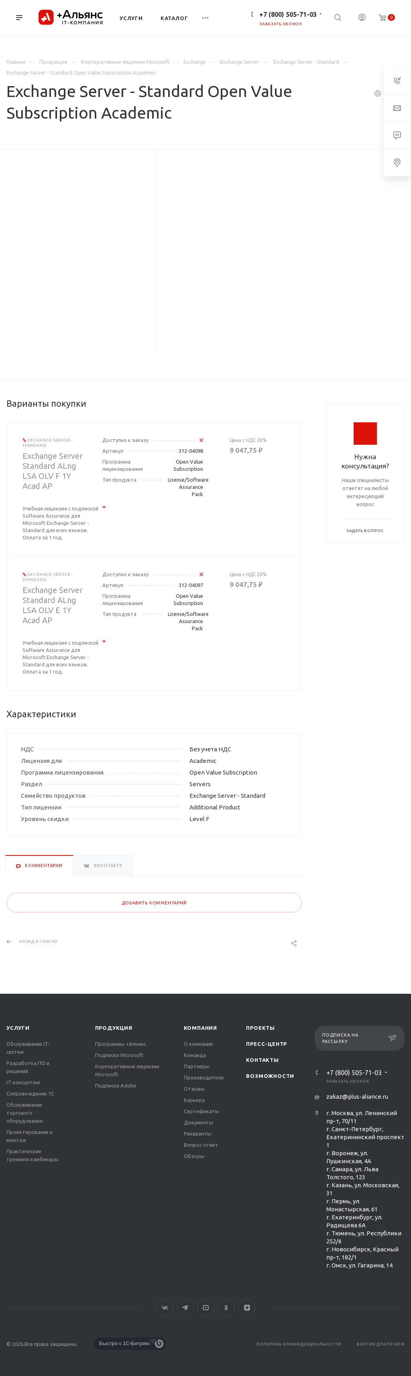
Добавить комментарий (154, 902)
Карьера (194, 1100)
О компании (198, 1044)
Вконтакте (164, 1307)
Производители (204, 1077)
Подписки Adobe (115, 1085)
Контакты (262, 1060)
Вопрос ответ (201, 1145)
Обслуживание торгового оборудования (24, 1113)
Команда (195, 1055)
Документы (198, 1122)
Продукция (113, 1028)
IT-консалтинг (23, 1082)
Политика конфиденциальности (298, 1344)
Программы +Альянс (120, 1044)
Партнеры (197, 1066)
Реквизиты (197, 1133)
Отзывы (194, 1089)
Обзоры (194, 1156)
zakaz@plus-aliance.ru (357, 1096)
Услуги (18, 1028)
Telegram (185, 1307)
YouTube (205, 1307)
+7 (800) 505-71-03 (288, 14)
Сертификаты (201, 1111)
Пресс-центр (266, 1044)
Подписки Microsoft (119, 1055)
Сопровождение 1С (30, 1093)
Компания (200, 1028)
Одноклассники (226, 1307)
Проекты (260, 1028)
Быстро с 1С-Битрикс (125, 1343)
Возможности (270, 1076)
